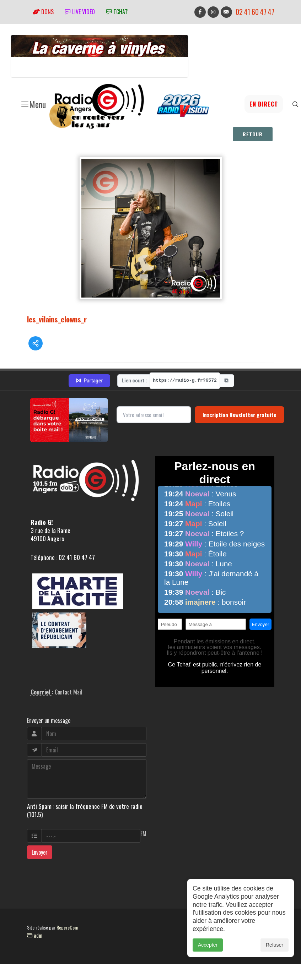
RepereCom (67, 927)
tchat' (117, 11)
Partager (89, 380)
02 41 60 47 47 (255, 12)
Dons (43, 11)
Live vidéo (80, 11)
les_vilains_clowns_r (57, 319)
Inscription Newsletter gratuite (239, 415)
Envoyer (40, 852)
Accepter (207, 945)
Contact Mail (68, 692)
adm (34, 935)
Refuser (274, 945)
